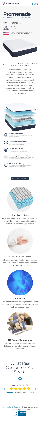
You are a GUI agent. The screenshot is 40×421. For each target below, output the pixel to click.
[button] (4, 389)
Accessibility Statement (11, 407)
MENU (34, 4)
